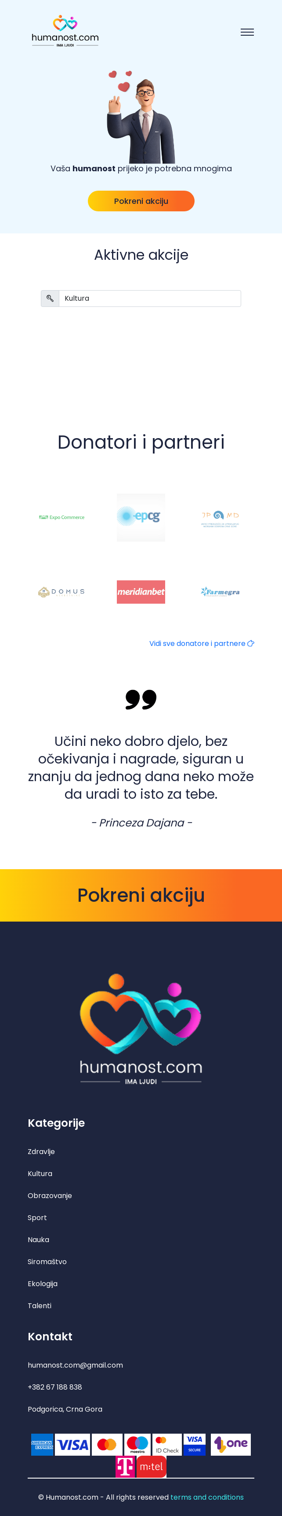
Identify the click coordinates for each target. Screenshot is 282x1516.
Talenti (39, 1306)
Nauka (38, 1240)
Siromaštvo (47, 1262)
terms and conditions (207, 1497)
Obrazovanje (50, 1196)
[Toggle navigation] (247, 32)
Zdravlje (41, 1152)
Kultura (40, 1174)
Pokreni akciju (141, 201)
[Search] (150, 298)
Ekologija (43, 1284)
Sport (37, 1218)
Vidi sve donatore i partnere (201, 643)
